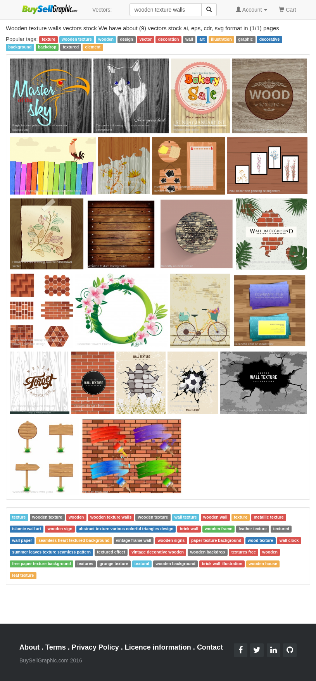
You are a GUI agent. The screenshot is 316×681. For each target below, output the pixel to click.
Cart (287, 9)
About (29, 647)
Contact (210, 647)
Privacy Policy (95, 647)
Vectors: (102, 10)
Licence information (158, 647)
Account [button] (252, 10)
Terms (55, 647)
